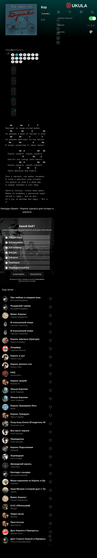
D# (21, 58)
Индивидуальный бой (19, 268)
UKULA (79, 5)
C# (37, 54)
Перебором (14, 263)
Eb (25, 58)
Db (13, 58)
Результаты (35, 274)
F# (37, 58)
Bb (25, 54)
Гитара (47, 13)
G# (21, 62)
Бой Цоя (13, 252)
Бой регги (13, 257)
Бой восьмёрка (16, 242)
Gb (13, 62)
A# (20, 54)
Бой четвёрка (15, 247)
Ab (13, 54)
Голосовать (19, 274)
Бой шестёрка (15, 237)
